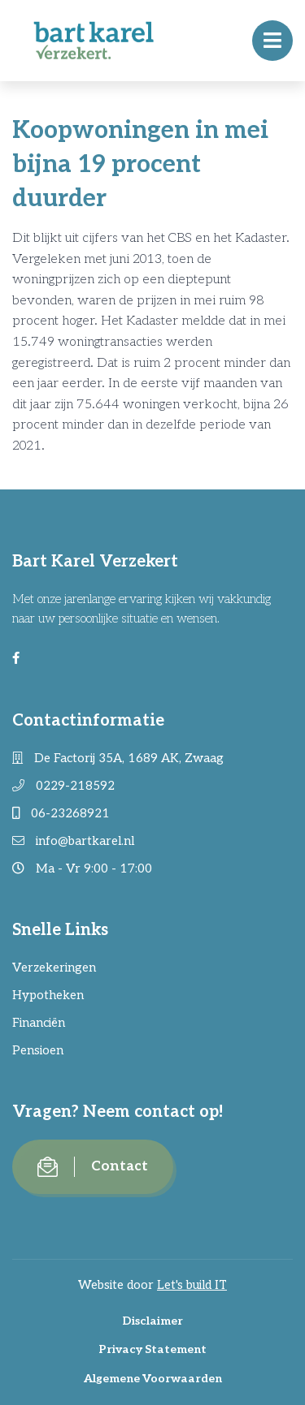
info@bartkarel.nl (73, 841)
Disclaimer (152, 1321)
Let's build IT (192, 1285)
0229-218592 (63, 785)
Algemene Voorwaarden (153, 1379)
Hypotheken (48, 995)
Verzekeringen (54, 967)
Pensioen (37, 1050)
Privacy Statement (152, 1349)
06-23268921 (61, 813)
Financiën (38, 1022)
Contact (92, 1167)
